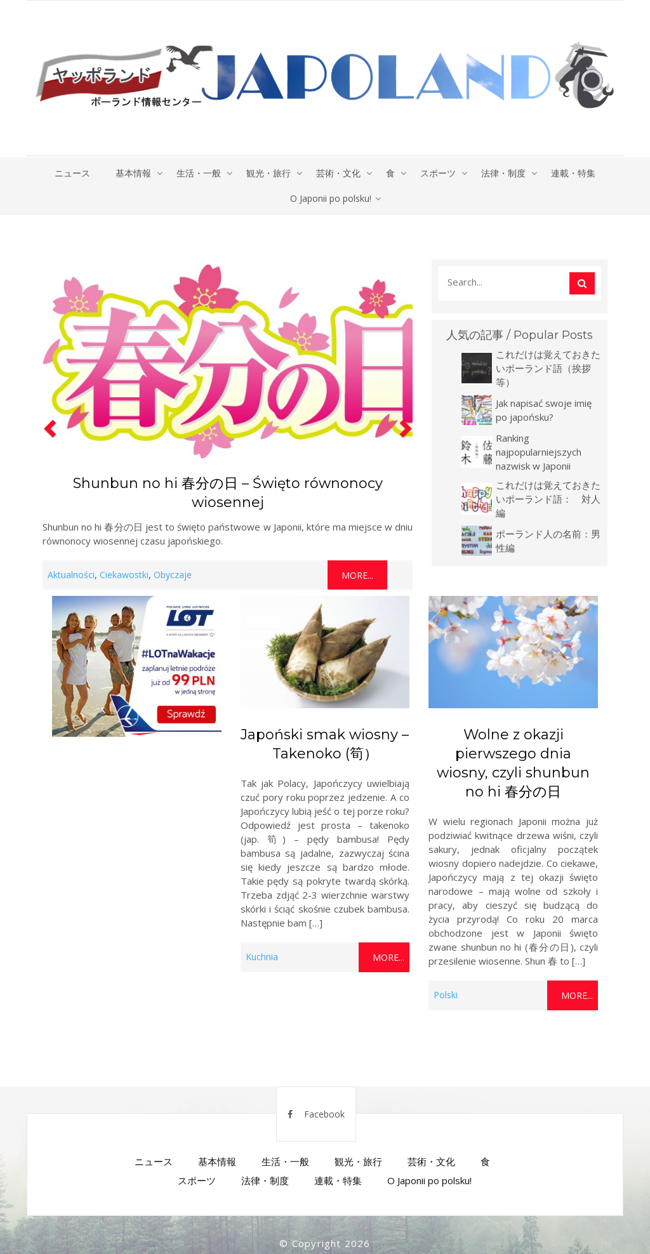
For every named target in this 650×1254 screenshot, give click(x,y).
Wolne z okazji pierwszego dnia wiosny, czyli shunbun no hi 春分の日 (513, 763)
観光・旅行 (268, 173)
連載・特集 (573, 173)
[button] (48, 425)
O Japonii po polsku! (330, 198)
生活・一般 (198, 173)
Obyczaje (173, 575)
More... (357, 575)
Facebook (316, 1114)
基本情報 (133, 173)
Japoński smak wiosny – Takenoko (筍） (325, 744)
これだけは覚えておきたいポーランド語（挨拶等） (548, 368)
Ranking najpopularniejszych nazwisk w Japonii (538, 452)
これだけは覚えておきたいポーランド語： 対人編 (548, 498)
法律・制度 (503, 173)
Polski (446, 995)
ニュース (72, 173)
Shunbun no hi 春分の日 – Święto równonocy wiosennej (228, 493)
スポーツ (438, 173)
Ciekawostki (124, 575)
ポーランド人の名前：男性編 (548, 540)
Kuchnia (262, 957)
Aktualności (71, 575)
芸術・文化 (338, 173)
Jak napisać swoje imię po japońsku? (544, 410)
